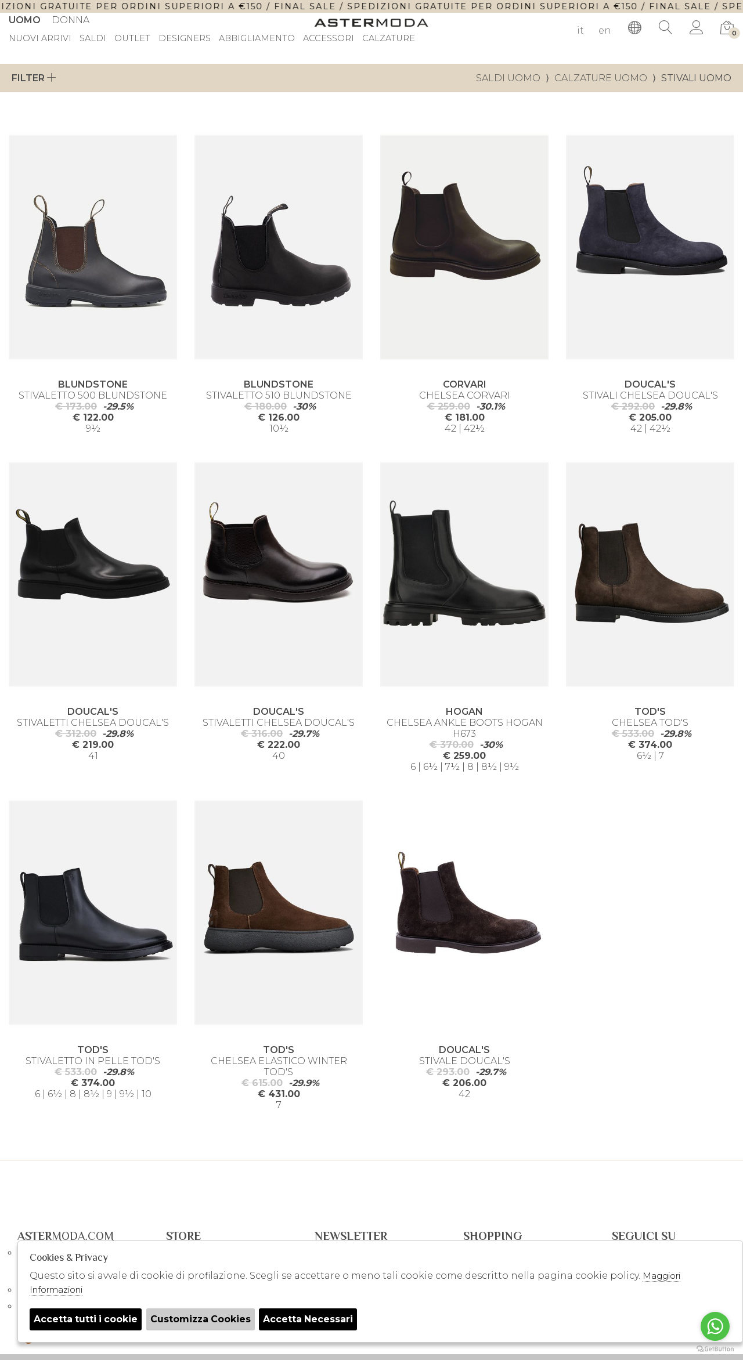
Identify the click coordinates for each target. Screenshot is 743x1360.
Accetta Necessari (312, 1319)
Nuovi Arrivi (40, 39)
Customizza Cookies (203, 1319)
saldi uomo (508, 78)
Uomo (25, 20)
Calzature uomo (600, 78)
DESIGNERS (184, 39)
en (604, 30)
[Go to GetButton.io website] (715, 1348)
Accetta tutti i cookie (86, 1319)
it (580, 30)
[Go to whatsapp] (715, 1326)
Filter (34, 78)
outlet (132, 39)
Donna (70, 20)
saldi (93, 39)
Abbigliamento (257, 39)
